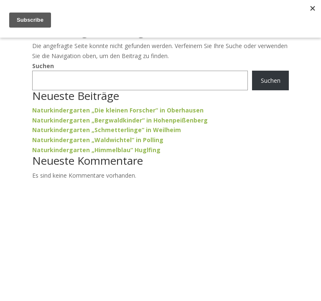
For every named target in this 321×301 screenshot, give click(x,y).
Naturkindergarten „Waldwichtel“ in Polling (97, 140)
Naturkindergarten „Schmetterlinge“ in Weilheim (106, 130)
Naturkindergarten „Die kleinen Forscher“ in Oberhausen (118, 110)
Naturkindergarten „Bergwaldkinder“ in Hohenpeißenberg (120, 120)
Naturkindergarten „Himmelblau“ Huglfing (96, 150)
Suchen (43, 66)
